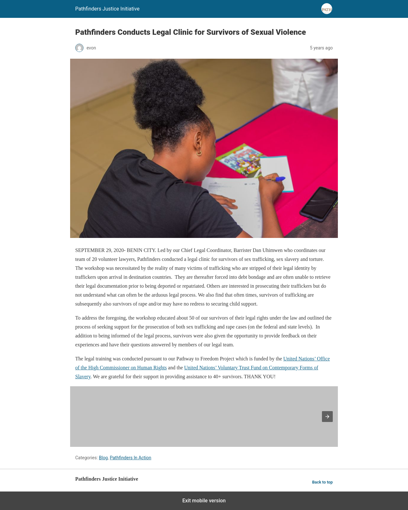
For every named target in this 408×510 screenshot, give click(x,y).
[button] (327, 416)
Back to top (322, 482)
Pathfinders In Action (130, 457)
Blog (103, 457)
